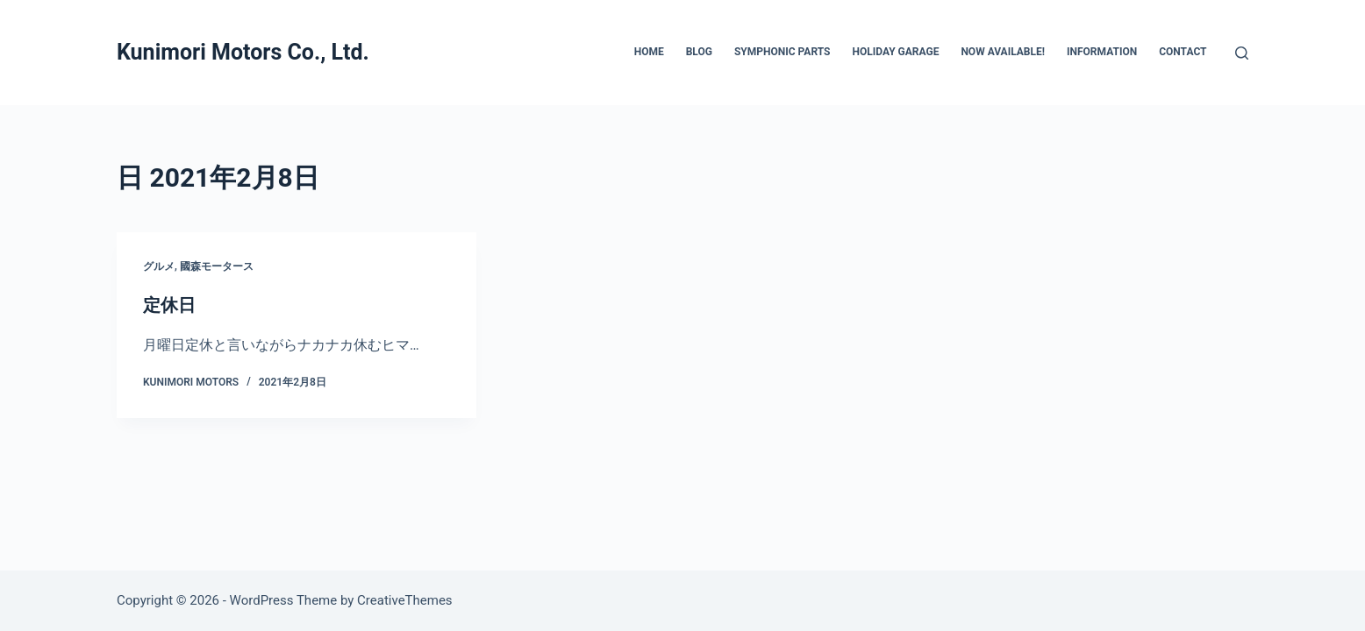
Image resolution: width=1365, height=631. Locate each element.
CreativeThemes (405, 600)
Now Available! (1003, 52)
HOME (649, 52)
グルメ (159, 266)
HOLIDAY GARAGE (895, 52)
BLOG (699, 52)
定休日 (169, 305)
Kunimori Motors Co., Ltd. (243, 52)
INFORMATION (1102, 52)
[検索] (1241, 53)
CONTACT (1182, 52)
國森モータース (217, 266)
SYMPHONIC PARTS (782, 52)
